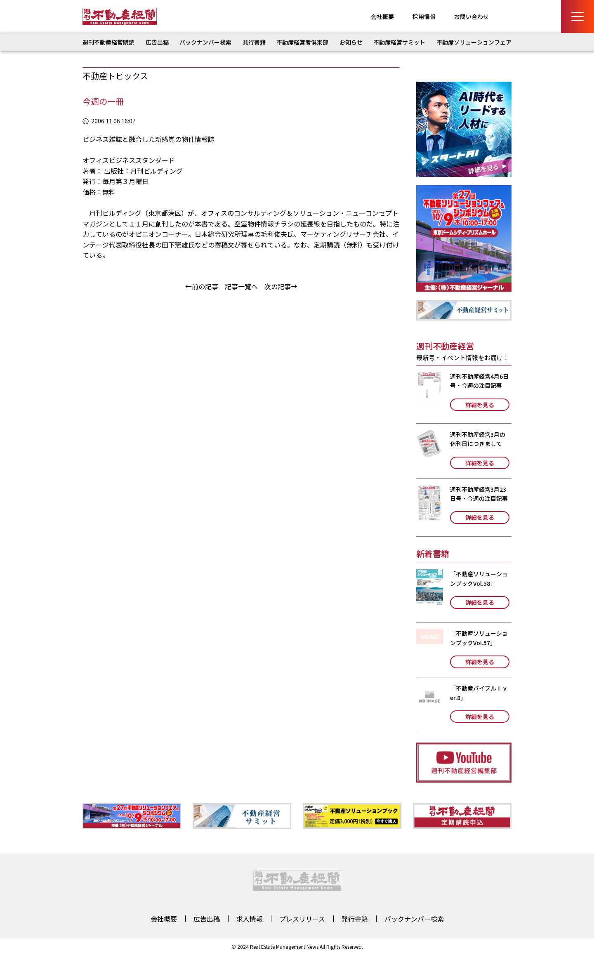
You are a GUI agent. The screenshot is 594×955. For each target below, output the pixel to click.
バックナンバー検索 (205, 42)
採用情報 (424, 16)
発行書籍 (254, 42)
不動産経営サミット (399, 42)
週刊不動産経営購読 (108, 42)
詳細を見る (479, 405)
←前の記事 (201, 286)
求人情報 (249, 918)
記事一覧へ (241, 286)
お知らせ (351, 42)
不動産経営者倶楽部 (302, 42)
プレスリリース (302, 918)
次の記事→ (280, 286)
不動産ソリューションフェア (474, 42)
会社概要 (382, 16)
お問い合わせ (471, 16)
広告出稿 (157, 42)
